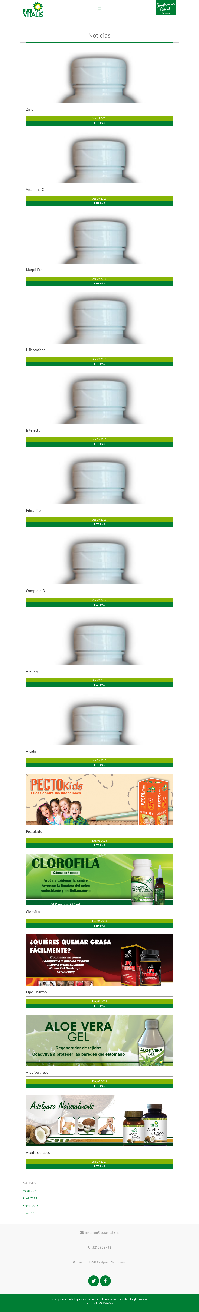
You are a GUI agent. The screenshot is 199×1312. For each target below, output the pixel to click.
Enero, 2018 (31, 1206)
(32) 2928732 (99, 1247)
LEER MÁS (99, 123)
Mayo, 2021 (30, 1191)
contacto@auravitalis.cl (99, 1232)
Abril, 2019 (30, 1198)
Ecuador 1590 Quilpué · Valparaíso (99, 1262)
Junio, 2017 (30, 1213)
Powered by (99, 1303)
